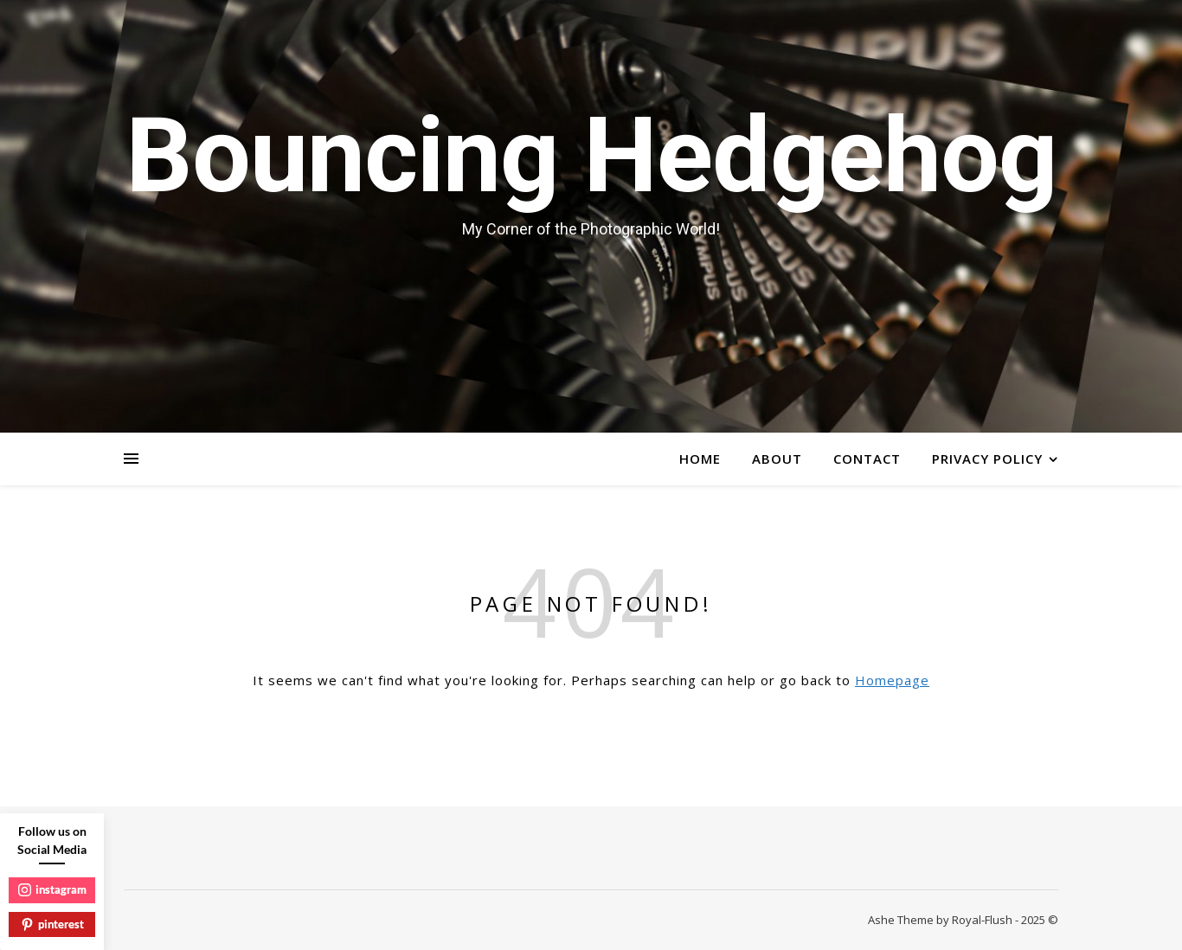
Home (700, 458)
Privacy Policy (987, 458)
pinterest (52, 924)
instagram (52, 889)
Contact (867, 458)
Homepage (892, 680)
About (777, 458)
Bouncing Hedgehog (591, 156)
